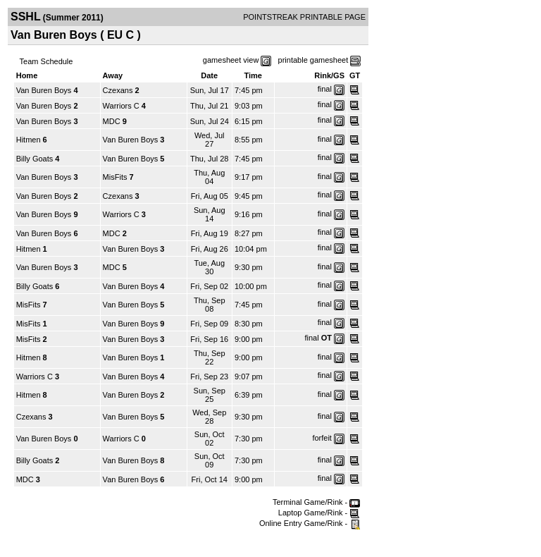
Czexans (118, 90)
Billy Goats (35, 158)
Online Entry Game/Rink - (309, 523)
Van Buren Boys (44, 90)
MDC (111, 121)
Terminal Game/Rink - (316, 502)
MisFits (115, 177)
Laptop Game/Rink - (319, 512)
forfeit (322, 438)
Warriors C (121, 106)
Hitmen (28, 139)
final (325, 89)
